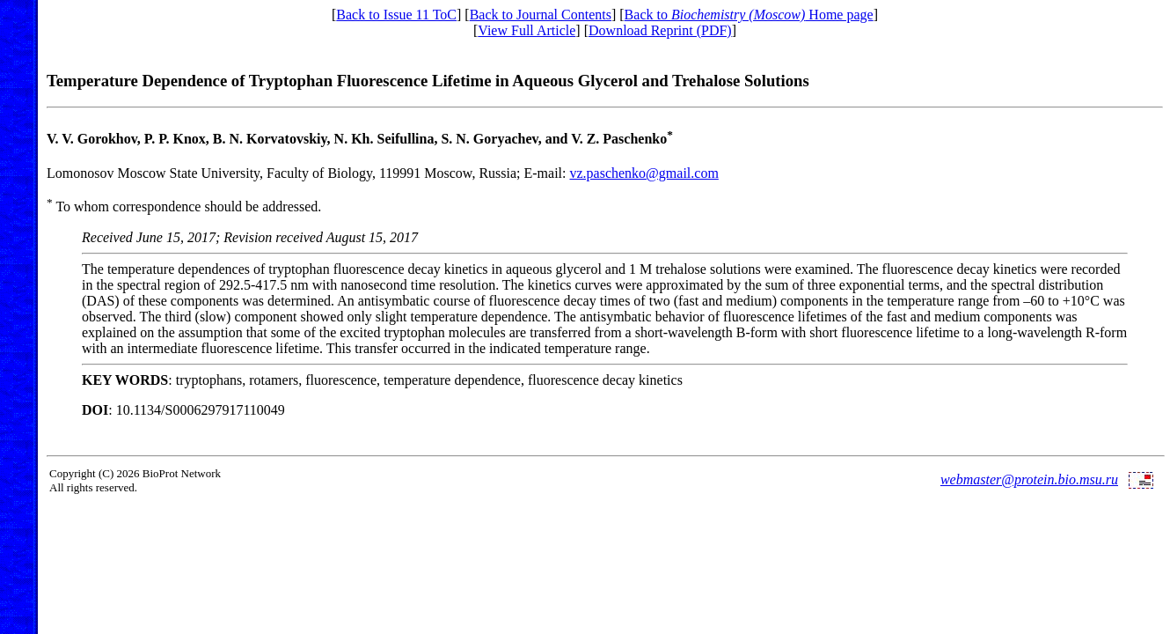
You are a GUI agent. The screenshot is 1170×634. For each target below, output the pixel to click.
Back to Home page (749, 14)
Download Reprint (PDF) (660, 30)
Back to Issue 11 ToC (396, 14)
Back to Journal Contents (540, 14)
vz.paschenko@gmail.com (643, 173)
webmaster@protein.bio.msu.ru (1029, 479)
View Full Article (526, 30)
